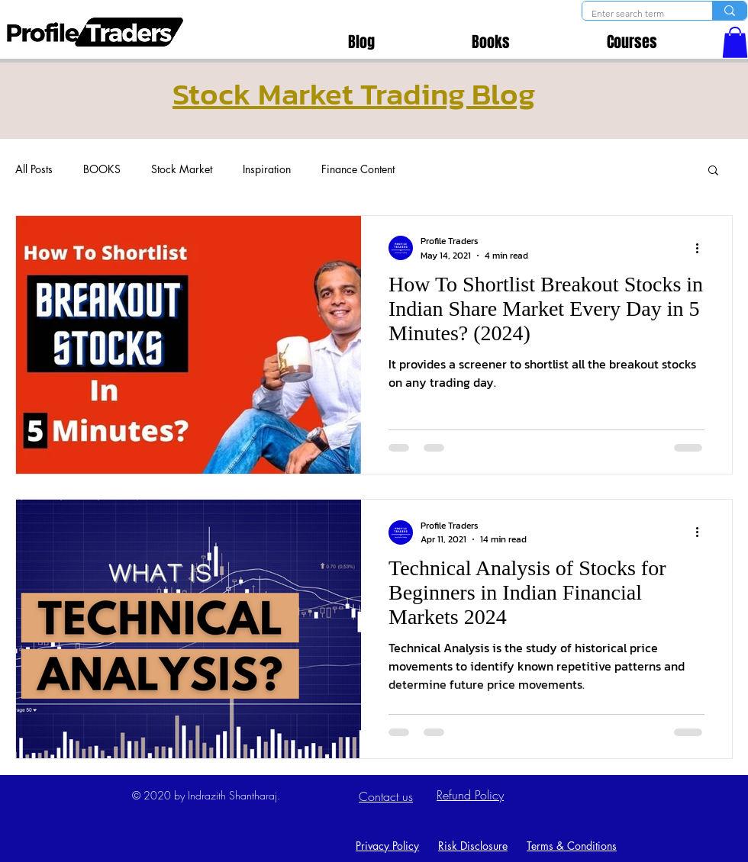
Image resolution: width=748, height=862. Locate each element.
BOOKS (102, 169)
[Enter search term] (636, 14)
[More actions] (702, 248)
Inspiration (267, 169)
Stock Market (181, 169)
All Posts (34, 169)
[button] (735, 42)
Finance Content (358, 169)
